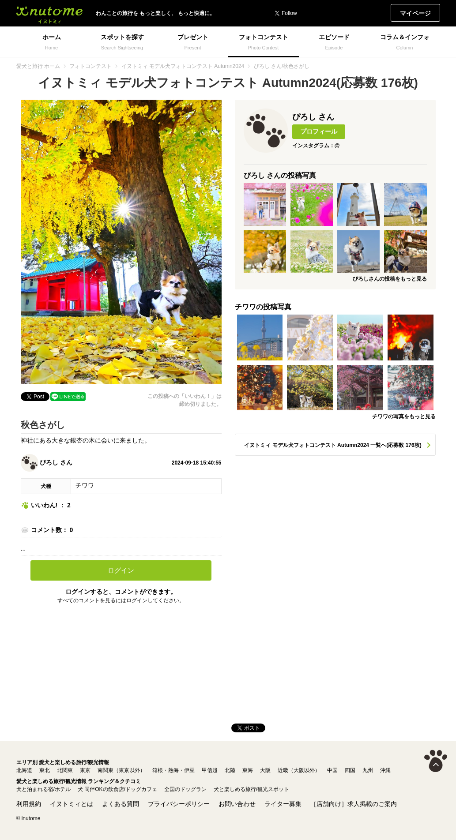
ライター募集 (282, 803)
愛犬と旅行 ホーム (38, 66)
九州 (367, 770)
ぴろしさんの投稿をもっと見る (390, 279)
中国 (332, 770)
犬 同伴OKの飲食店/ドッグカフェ (117, 789)
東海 (247, 770)
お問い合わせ (237, 803)
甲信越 (210, 770)
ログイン (121, 570)
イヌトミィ (49, 13)
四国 (350, 770)
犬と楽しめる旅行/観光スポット (251, 789)
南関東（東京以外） (121, 770)
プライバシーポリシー (179, 803)
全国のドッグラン (185, 789)
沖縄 (385, 770)
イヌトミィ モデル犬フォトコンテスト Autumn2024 (183, 66)
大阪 (265, 770)
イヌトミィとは (71, 803)
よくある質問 (120, 803)
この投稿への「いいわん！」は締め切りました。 (184, 400)
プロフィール (318, 131)
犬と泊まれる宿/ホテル (43, 789)
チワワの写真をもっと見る (404, 416)
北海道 (24, 770)
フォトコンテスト (90, 66)
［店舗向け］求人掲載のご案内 (353, 803)
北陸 (230, 770)
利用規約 (28, 803)
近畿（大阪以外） (299, 770)
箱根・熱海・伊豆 (173, 770)
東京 (85, 770)
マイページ (415, 13)
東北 (44, 770)
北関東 (65, 770)
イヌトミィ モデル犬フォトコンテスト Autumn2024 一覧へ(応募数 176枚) (332, 445)
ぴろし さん (47, 462)
